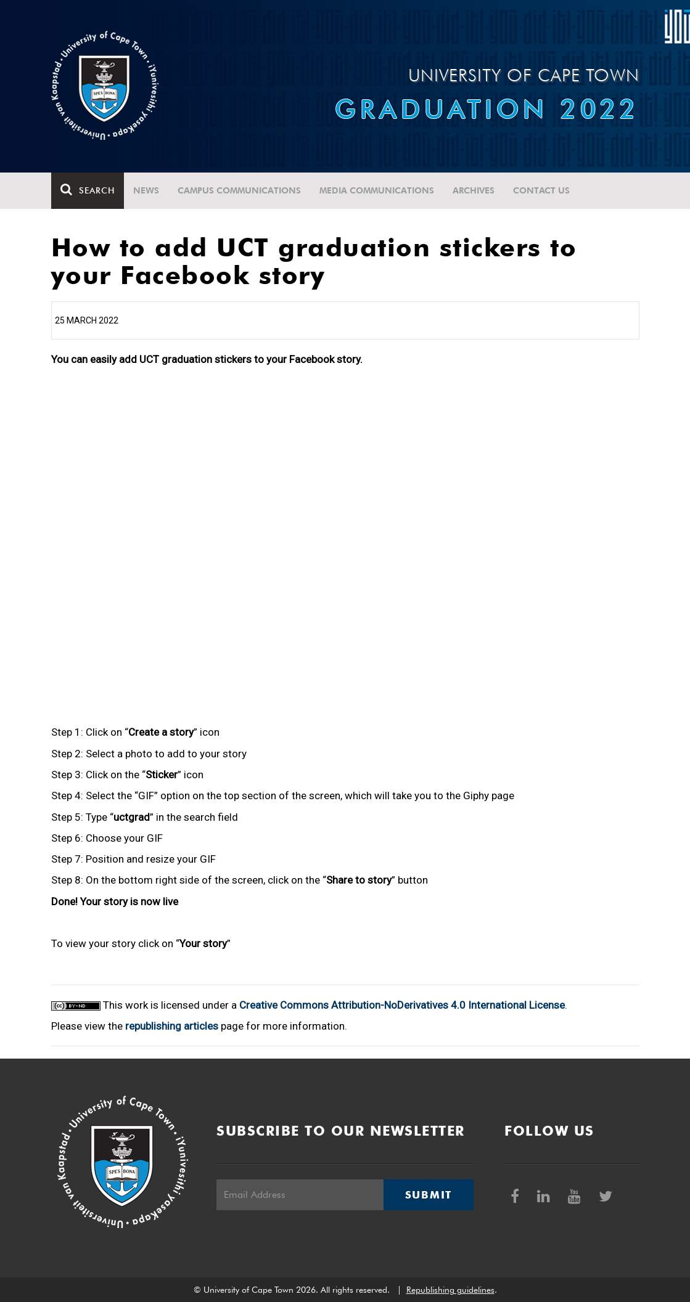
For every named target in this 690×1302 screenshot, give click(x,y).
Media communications (376, 190)
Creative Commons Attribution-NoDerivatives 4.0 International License (402, 1005)
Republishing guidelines (450, 1290)
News (146, 190)
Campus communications (239, 190)
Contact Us (541, 190)
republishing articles (171, 1026)
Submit (428, 1195)
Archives (474, 190)
